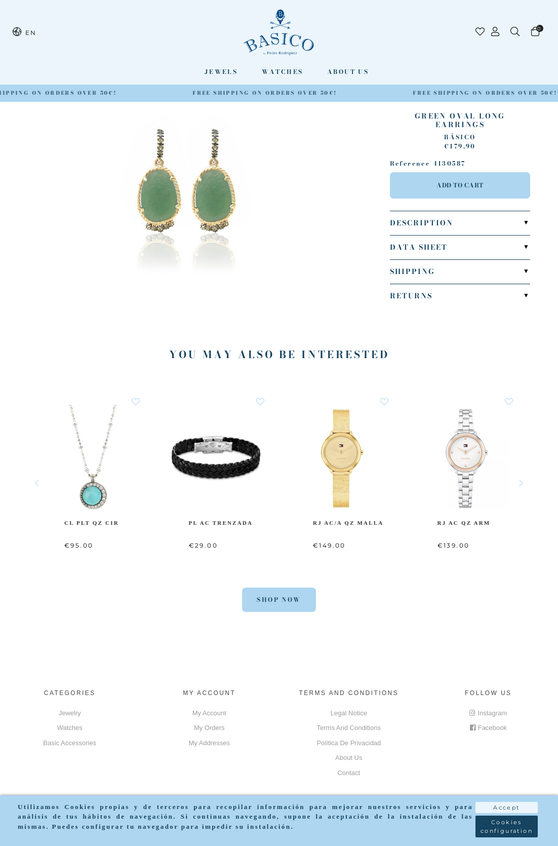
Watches (282, 71)
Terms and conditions (349, 728)
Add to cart (460, 185)
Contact (348, 773)
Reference (410, 163)
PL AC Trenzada (222, 522)
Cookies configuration (507, 826)
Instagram (488, 713)
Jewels (221, 71)
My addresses (209, 743)
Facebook (488, 728)
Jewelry (70, 713)
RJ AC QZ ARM (464, 522)
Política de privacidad (348, 743)
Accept (506, 807)
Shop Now (279, 599)
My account (209, 713)
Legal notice (349, 713)
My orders (209, 728)
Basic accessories (69, 743)
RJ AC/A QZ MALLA (349, 522)
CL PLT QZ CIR (91, 522)
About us (348, 71)
